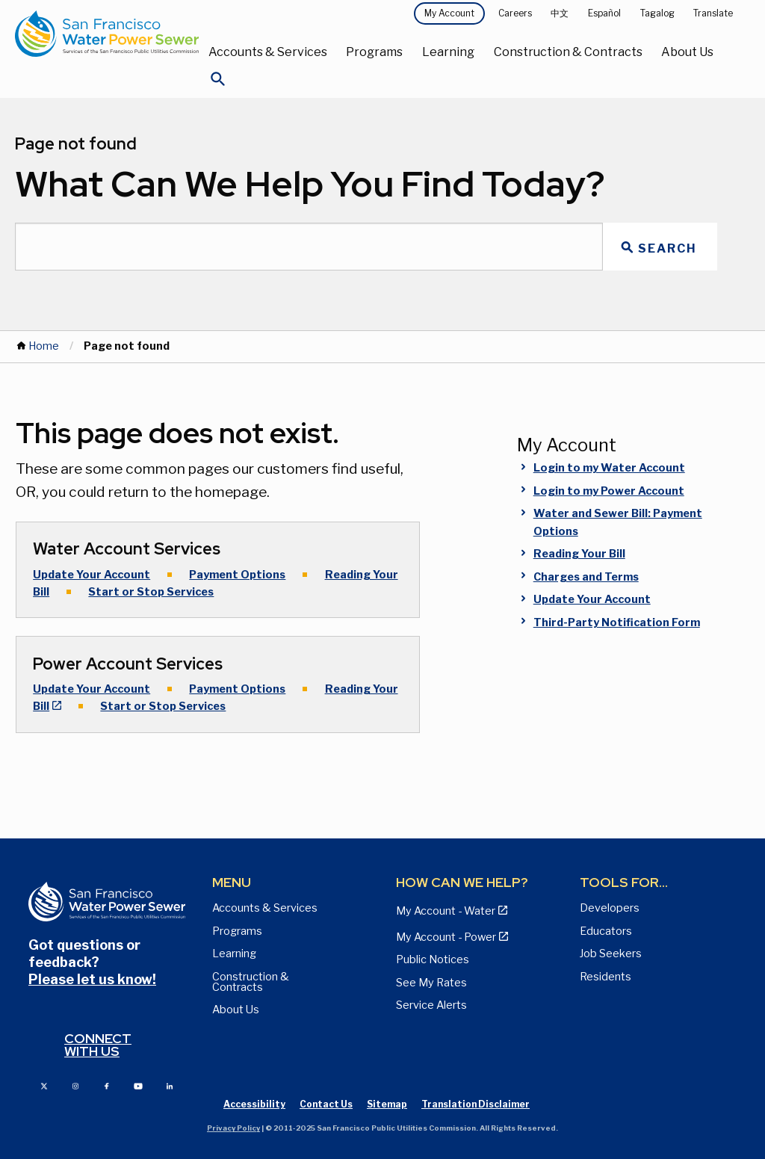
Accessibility (254, 1104)
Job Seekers (611, 953)
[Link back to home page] (107, 33)
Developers (609, 908)
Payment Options (237, 574)
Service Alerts (431, 1005)
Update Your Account (91, 574)
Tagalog (657, 13)
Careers (515, 13)
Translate (713, 13)
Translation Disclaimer (475, 1104)
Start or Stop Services (151, 592)
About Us (687, 52)
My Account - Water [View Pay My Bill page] (445, 911)
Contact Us (326, 1104)
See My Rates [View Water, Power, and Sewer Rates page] (431, 982)
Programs (374, 52)
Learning (448, 52)
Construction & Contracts (568, 52)
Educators (606, 931)
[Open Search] (218, 83)
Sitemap (387, 1104)
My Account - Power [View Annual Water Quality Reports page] (446, 937)
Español (604, 13)
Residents (605, 976)
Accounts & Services (267, 52)
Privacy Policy (233, 1128)
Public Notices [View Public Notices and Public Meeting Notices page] (432, 959)
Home (43, 346)
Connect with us (97, 1045)
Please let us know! (92, 979)
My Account (449, 13)
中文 (560, 13)
